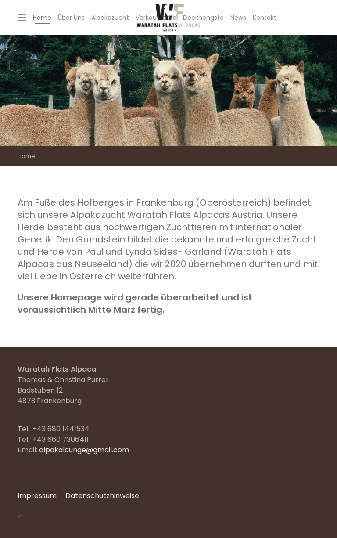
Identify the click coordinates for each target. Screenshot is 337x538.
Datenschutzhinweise (102, 496)
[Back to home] (168, 17)
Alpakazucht (110, 17)
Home (42, 17)
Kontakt (264, 17)
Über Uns (71, 17)
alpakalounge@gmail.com (84, 450)
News (238, 17)
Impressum (37, 496)
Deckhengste (203, 17)
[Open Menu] (22, 17)
